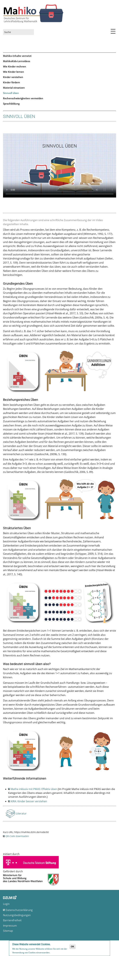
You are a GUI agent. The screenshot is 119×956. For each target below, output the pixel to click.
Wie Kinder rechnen (14, 66)
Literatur (21, 814)
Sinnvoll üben (11, 93)
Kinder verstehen (13, 77)
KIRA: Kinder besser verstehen (29, 801)
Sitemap (8, 931)
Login (6, 904)
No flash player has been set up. (59, 165)
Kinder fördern (11, 82)
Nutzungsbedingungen (17, 915)
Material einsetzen (14, 87)
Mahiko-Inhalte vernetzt (17, 55)
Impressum (10, 925)
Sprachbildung (11, 103)
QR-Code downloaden (17, 836)
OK (72, 946)
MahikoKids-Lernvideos (16, 61)
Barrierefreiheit (12, 920)
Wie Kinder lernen (13, 71)
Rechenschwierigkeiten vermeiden (23, 98)
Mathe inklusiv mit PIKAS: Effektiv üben (34, 789)
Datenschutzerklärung (19, 910)
